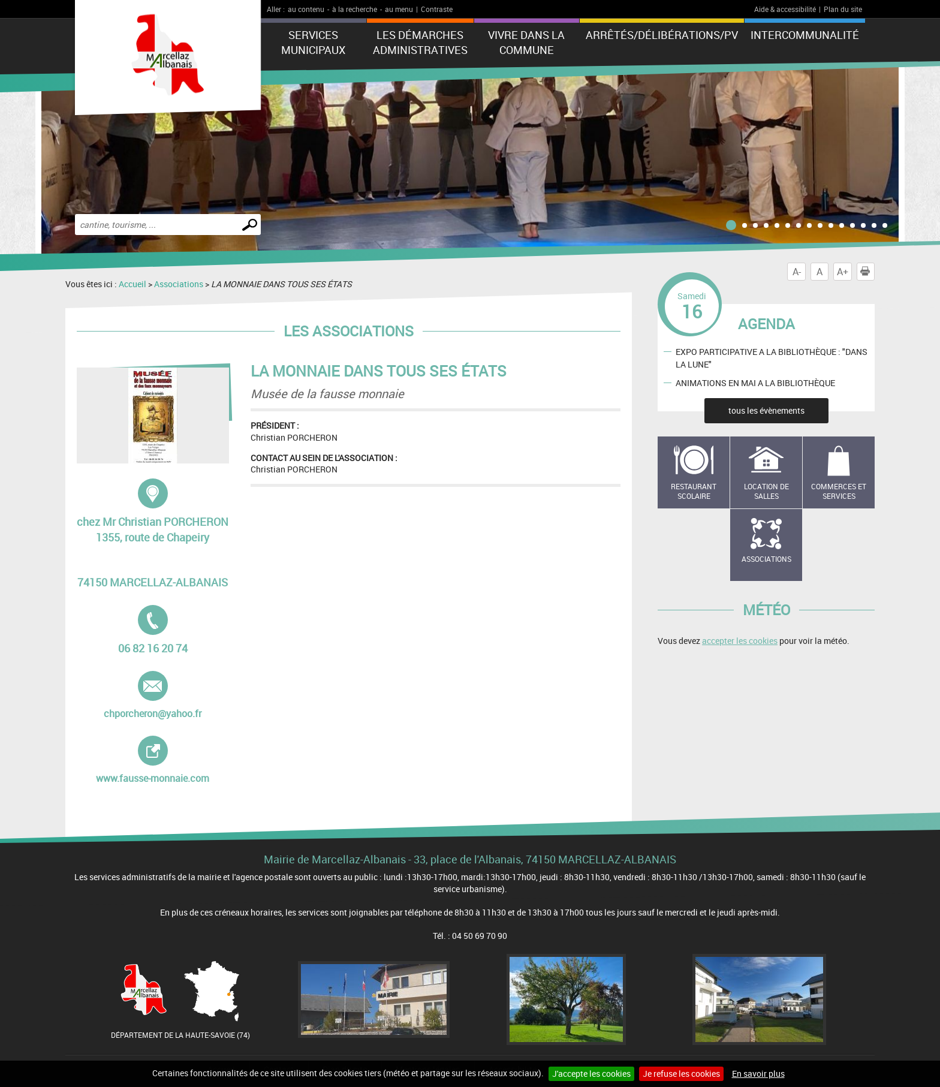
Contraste (437, 9)
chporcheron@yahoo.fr (152, 695)
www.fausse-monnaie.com (160, 760)
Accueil (132, 284)
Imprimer (867, 271)
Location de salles (766, 491)
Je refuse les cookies (681, 1073)
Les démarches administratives (420, 42)
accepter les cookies (740, 640)
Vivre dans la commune (526, 42)
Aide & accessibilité (785, 9)
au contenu (306, 9)
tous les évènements (766, 410)
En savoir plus (758, 1073)
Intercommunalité (805, 35)
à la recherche (354, 9)
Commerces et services (838, 491)
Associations (178, 284)
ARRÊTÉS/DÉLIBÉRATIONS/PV (662, 35)
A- (797, 271)
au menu (399, 9)
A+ (842, 271)
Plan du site (843, 9)
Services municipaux (313, 42)
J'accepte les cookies (591, 1073)
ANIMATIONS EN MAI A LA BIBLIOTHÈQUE (755, 382)
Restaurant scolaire (693, 491)
